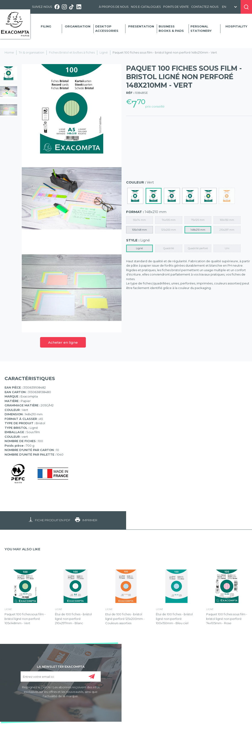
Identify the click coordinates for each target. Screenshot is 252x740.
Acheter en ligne (63, 342)
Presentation (141, 26)
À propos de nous (114, 6)
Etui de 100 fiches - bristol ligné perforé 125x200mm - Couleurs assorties (125, 618)
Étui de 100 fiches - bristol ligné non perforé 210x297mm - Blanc (73, 618)
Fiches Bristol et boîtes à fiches (72, 52)
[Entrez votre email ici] (61, 676)
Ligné (104, 52)
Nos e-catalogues (146, 6)
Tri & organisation (31, 52)
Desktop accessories (106, 28)
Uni (227, 248)
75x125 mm (198, 219)
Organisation (77, 26)
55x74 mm (139, 219)
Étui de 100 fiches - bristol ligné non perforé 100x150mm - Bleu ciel (174, 618)
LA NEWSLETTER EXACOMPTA (61, 666)
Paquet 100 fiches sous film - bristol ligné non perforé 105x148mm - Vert (25, 618)
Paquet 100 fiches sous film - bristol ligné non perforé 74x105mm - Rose (226, 618)
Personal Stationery (200, 28)
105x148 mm (139, 229)
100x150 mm (227, 219)
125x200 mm (168, 229)
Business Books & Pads (171, 28)
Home (9, 52)
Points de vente (176, 6)
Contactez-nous (205, 6)
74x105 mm (169, 219)
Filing (46, 26)
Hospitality (236, 26)
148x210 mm (197, 229)
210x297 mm (226, 229)
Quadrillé (168, 248)
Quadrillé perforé (198, 248)
